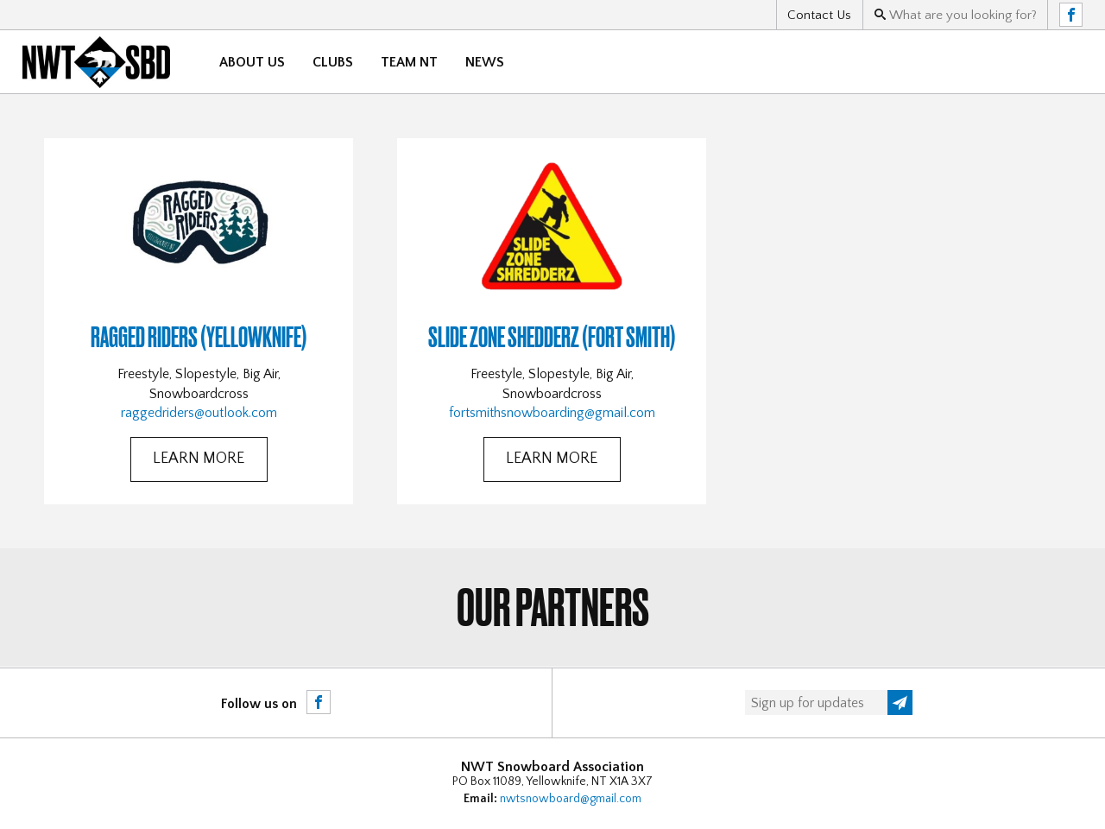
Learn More (198, 458)
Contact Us (819, 15)
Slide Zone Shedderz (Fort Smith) (552, 336)
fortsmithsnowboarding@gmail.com (552, 413)
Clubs (333, 62)
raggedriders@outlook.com (199, 413)
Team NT (409, 62)
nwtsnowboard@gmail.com (570, 799)
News (484, 62)
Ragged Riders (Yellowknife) (199, 336)
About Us (252, 62)
